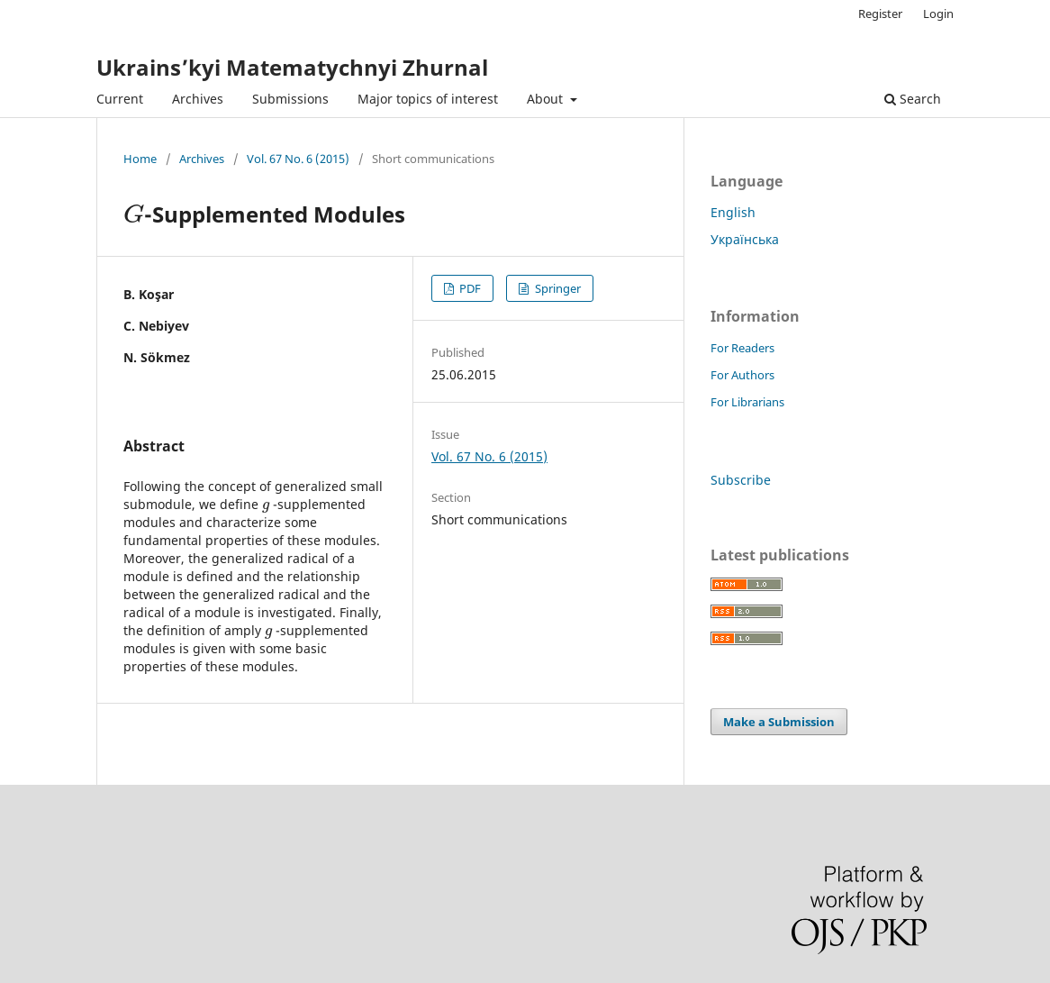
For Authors (742, 375)
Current (119, 98)
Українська (745, 239)
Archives (197, 98)
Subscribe (741, 479)
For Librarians (747, 402)
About (546, 98)
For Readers (742, 348)
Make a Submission (779, 722)
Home (140, 158)
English (733, 212)
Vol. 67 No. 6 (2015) (298, 158)
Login (938, 13)
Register (880, 13)
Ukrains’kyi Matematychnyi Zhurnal (292, 67)
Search (912, 98)
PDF (469, 288)
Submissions (290, 98)
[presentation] (133, 214)
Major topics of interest (428, 98)
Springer (556, 288)
